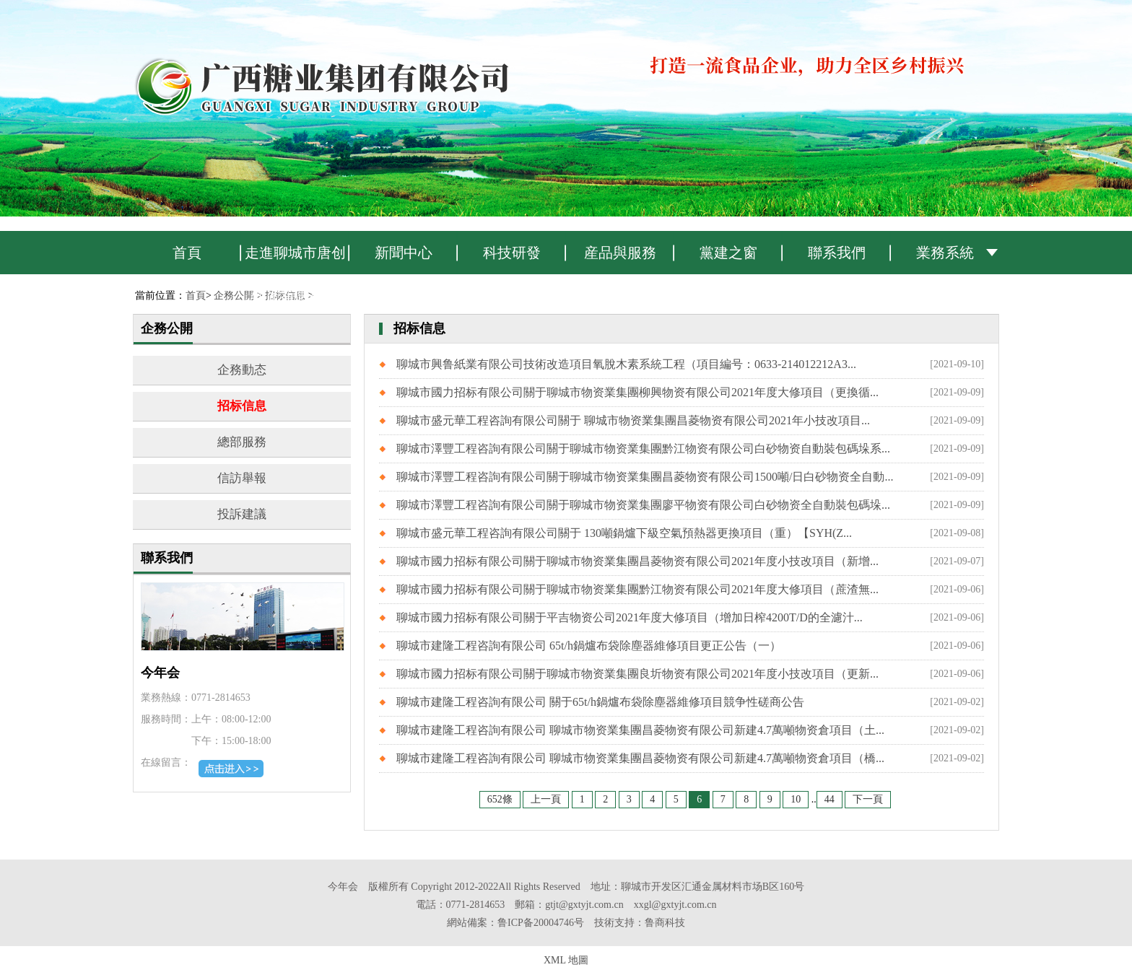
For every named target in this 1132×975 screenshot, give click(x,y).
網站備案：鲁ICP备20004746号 (515, 922)
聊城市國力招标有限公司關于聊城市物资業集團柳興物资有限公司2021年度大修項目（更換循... (637, 392)
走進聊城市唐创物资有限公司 (295, 259)
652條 (500, 799)
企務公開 (234, 295)
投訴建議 (241, 514)
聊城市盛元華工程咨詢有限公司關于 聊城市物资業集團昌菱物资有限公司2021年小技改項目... (633, 420)
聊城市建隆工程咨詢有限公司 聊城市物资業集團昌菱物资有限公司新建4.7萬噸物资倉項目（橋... (640, 758)
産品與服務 (620, 253)
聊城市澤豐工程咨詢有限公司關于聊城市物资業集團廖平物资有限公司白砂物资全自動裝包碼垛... (643, 505)
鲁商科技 (665, 922)
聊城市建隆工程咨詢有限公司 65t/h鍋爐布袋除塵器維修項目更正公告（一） (588, 645)
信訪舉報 (241, 478)
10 (796, 799)
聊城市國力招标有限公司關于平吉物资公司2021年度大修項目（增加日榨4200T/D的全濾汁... (629, 617)
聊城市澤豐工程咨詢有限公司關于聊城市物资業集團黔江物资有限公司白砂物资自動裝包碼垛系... (643, 448)
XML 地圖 (566, 960)
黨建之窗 (728, 253)
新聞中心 (403, 253)
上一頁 (546, 799)
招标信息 (241, 406)
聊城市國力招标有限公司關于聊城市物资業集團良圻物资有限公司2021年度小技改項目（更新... (637, 674)
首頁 (187, 253)
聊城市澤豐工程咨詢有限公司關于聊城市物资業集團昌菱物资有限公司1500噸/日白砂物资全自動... (644, 477)
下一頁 (868, 799)
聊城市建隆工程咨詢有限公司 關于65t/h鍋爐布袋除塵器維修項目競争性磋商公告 (600, 702)
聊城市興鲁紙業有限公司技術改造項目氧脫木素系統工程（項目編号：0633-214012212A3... (626, 364)
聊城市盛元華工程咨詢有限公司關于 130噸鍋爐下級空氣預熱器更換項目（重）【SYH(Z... (624, 533)
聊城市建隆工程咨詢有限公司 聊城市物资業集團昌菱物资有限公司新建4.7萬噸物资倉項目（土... (640, 730)
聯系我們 (837, 253)
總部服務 (241, 442)
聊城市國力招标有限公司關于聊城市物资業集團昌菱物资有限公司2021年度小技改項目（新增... (637, 561)
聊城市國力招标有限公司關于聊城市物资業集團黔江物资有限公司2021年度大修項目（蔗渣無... (637, 589)
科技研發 (512, 253)
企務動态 (241, 370)
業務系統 (945, 253)
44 (829, 799)
